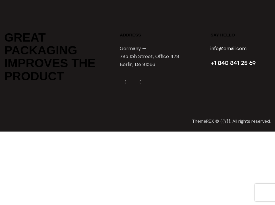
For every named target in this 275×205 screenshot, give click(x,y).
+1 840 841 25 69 (233, 63)
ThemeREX (203, 121)
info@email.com (228, 48)
